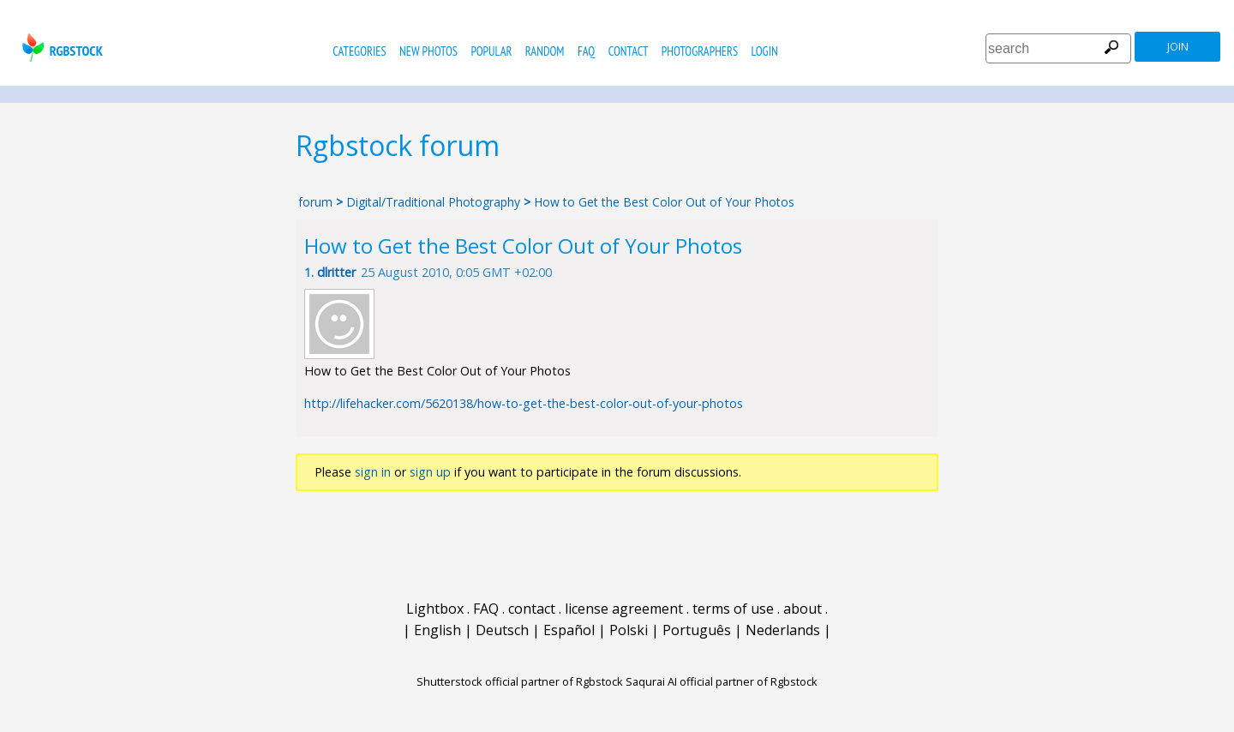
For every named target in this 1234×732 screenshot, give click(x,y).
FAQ (586, 51)
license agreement (624, 608)
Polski (628, 630)
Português (696, 630)
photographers (700, 51)
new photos (428, 51)
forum (315, 202)
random (545, 51)
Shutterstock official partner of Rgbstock (519, 681)
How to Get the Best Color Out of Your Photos (664, 202)
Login (765, 51)
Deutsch (502, 630)
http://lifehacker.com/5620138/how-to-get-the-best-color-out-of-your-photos (523, 403)
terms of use (733, 608)
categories (359, 51)
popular (491, 51)
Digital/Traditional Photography (435, 202)
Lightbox (435, 608)
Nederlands (783, 630)
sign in (373, 472)
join (1178, 46)
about (802, 608)
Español (569, 630)
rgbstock (60, 47)
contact (628, 51)
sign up (430, 472)
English (437, 630)
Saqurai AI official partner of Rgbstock (722, 681)
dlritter (336, 272)
